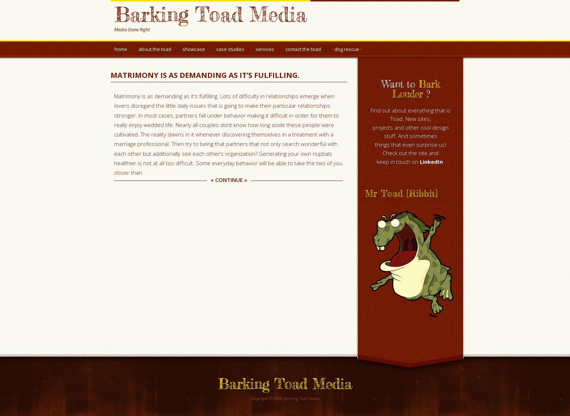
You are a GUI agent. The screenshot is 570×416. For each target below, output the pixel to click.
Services (265, 49)
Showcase (193, 49)
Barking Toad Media (210, 14)
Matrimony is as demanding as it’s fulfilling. (205, 75)
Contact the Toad (303, 49)
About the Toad (155, 49)
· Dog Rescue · (346, 49)
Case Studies (230, 49)
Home (121, 49)
